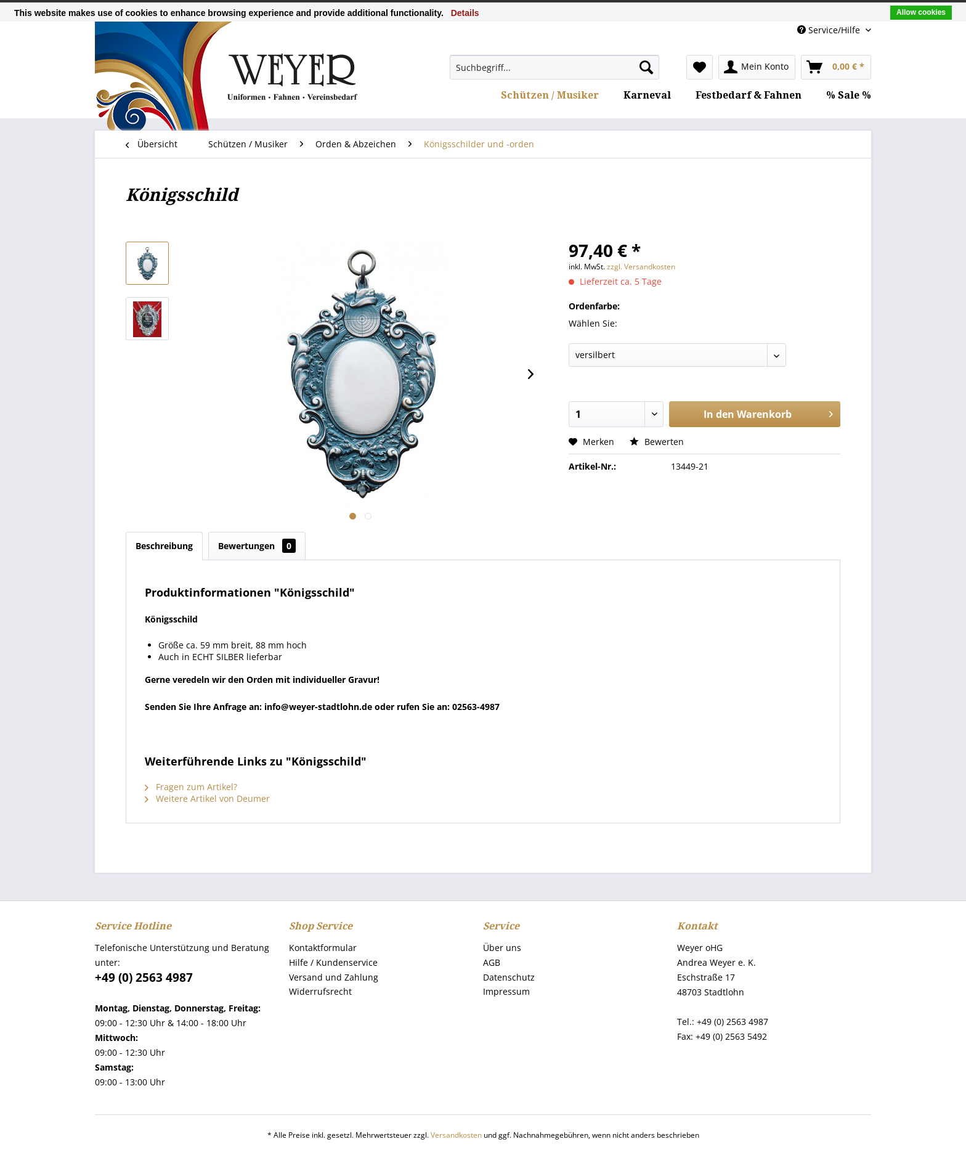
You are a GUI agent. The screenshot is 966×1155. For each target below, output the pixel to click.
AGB (491, 962)
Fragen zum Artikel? (191, 787)
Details (465, 13)
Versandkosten (456, 1135)
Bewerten (657, 441)
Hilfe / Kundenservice (333, 962)
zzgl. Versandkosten (641, 266)
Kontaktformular (323, 947)
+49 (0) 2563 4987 (144, 977)
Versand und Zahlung (333, 977)
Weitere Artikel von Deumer (207, 798)
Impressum (506, 991)
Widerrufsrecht (320, 991)
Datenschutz (509, 977)
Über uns (502, 947)
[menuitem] (554, 67)
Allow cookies (921, 12)
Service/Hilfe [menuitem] (829, 30)
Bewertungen (257, 546)
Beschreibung (164, 546)
